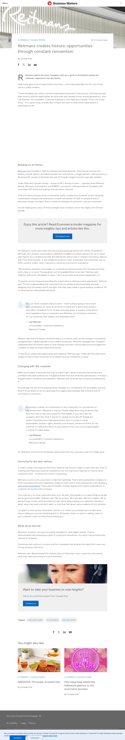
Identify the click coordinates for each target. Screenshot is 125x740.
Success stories (38, 40)
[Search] (120, 3)
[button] (18, 64)
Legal (23, 723)
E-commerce (23, 40)
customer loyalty (35, 620)
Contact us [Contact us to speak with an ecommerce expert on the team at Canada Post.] (31, 603)
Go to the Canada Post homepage (22, 716)
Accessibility (12, 723)
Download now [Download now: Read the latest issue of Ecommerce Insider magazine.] (62, 236)
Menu (5, 3)
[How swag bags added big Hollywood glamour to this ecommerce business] (85, 660)
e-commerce (52, 620)
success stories (69, 620)
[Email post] (35, 64)
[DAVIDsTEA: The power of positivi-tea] (39, 660)
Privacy (32, 723)
